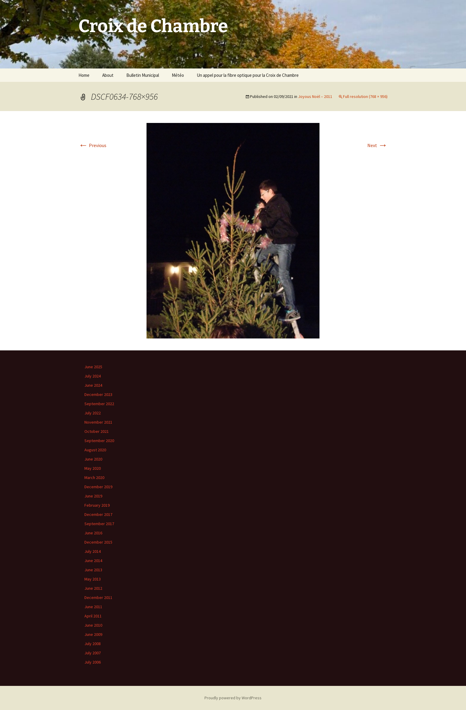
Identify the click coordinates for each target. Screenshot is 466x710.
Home (83, 75)
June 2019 (93, 496)
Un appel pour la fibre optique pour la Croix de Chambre (248, 75)
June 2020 (93, 459)
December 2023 (98, 394)
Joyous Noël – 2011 (315, 96)
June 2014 (93, 560)
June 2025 (93, 366)
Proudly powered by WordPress (233, 697)
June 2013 (93, 569)
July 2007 (92, 653)
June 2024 (93, 385)
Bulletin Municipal (142, 75)
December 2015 (98, 542)
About (108, 75)
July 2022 (92, 413)
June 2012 (93, 588)
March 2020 (94, 477)
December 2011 (98, 597)
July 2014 (92, 551)
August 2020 (95, 449)
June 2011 (93, 606)
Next (377, 145)
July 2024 (92, 376)
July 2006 (92, 662)
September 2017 (99, 523)
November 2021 (98, 422)
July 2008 (92, 643)
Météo (178, 75)
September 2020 (99, 440)
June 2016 (93, 533)
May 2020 (92, 468)
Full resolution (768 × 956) (365, 96)
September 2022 (99, 403)
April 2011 (93, 616)
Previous (92, 145)
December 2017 (98, 514)
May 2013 (92, 579)
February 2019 (97, 505)
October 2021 (96, 431)
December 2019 (98, 486)
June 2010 (93, 625)
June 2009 (93, 634)
